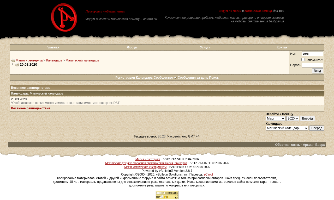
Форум (132, 47)
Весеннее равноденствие (30, 108)
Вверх (320, 145)
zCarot (208, 174)
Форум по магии (230, 10)
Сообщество (165, 77)
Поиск (214, 77)
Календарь (54, 60)
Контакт (283, 47)
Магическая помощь (258, 10)
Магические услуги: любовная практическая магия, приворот (146, 163)
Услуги (205, 47)
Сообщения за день (193, 77)
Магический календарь (82, 60)
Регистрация (125, 77)
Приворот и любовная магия (106, 11)
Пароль (295, 65)
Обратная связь (287, 145)
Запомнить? (312, 60)
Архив (308, 145)
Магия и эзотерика (29, 60)
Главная (52, 47)
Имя (293, 54)
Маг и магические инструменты (145, 167)
